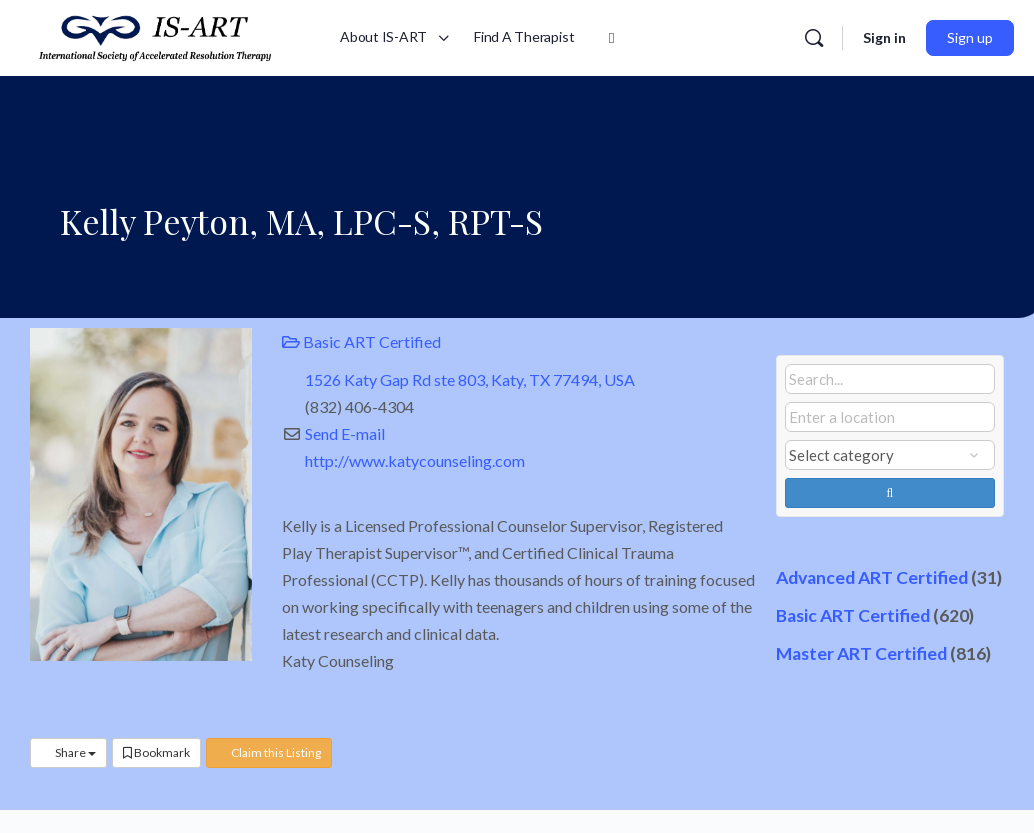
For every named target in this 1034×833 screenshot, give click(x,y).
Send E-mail (345, 433)
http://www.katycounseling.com (415, 460)
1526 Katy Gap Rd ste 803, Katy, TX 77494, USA (470, 379)
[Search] (814, 38)
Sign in (884, 37)
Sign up (970, 37)
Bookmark (156, 752)
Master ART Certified (861, 653)
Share (68, 752)
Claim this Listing (269, 752)
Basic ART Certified (361, 341)
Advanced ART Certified (872, 577)
